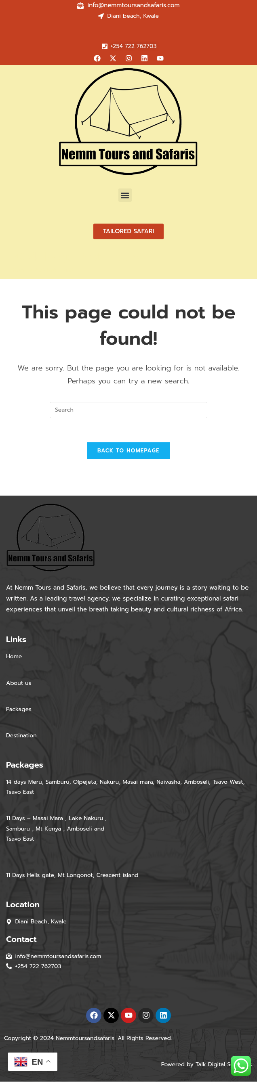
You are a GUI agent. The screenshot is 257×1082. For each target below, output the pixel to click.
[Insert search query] (128, 410)
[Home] (20, 270)
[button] (125, 195)
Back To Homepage (128, 451)
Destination (21, 736)
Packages (20, 709)
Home (14, 657)
